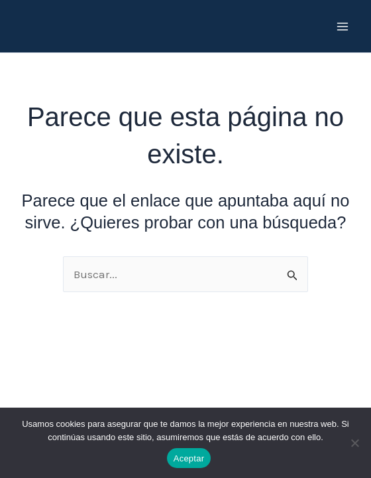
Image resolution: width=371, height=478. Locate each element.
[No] (354, 442)
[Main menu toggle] (343, 26)
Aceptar (189, 458)
